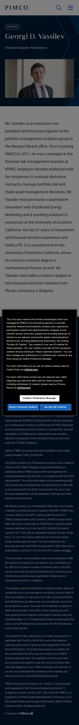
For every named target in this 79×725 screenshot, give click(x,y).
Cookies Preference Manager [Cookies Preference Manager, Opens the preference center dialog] (39, 398)
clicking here (31, 369)
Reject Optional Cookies (23, 406)
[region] (39, 362)
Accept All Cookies (56, 406)
